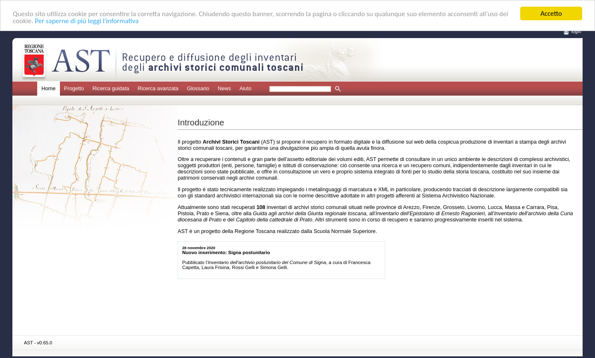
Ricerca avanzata (158, 88)
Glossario (198, 88)
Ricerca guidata (111, 88)
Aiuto (245, 88)
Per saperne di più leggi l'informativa (86, 21)
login (576, 31)
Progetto (74, 88)
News (224, 88)
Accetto (551, 13)
